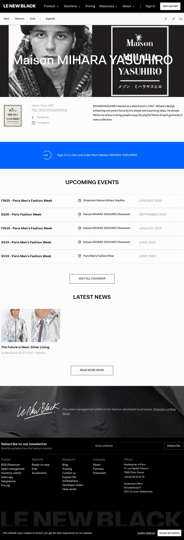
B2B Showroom (10, 465)
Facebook (40, 117)
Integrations (8, 481)
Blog (65, 465)
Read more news (92, 370)
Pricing (90, 6)
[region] (92, 533)
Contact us (68, 473)
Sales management (12, 469)
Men (6, 19)
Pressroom (99, 473)
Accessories (39, 473)
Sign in (150, 6)
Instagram (40, 123)
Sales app (7, 477)
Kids (32, 19)
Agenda (50, 19)
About (96, 465)
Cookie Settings (146, 533)
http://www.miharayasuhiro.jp (49, 110)
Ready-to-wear (41, 465)
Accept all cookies (169, 533)
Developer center (72, 485)
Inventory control (11, 473)
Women (19, 19)
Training (67, 469)
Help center (69, 489)
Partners (98, 469)
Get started (170, 6)
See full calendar (92, 278)
